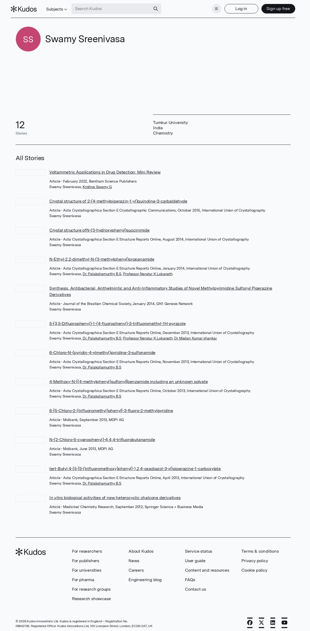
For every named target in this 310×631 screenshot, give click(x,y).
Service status (198, 548)
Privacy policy (254, 557)
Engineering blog (145, 576)
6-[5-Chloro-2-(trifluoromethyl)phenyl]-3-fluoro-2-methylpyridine (111, 407)
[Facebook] (249, 619)
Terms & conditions (260, 548)
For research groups (91, 586)
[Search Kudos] (115, 7)
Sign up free (273, 7)
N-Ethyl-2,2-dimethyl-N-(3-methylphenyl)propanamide (101, 256)
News (133, 557)
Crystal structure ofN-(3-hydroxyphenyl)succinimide (99, 227)
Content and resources (207, 567)
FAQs (190, 576)
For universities (86, 567)
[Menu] (212, 7)
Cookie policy (254, 567)
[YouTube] (285, 619)
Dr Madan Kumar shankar (195, 335)
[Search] (160, 7)
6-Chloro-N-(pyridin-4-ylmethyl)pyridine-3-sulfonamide (102, 349)
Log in (237, 7)
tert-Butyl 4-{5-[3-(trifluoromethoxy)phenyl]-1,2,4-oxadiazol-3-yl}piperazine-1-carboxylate (135, 465)
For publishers (85, 557)
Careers (136, 567)
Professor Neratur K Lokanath (147, 271)
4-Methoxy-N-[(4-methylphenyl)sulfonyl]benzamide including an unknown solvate (128, 378)
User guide (195, 557)
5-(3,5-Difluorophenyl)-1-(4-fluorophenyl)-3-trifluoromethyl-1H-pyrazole (117, 320)
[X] (261, 619)
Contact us (195, 586)
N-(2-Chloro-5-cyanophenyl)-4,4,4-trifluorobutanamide (102, 436)
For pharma (83, 576)
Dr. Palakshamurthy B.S (102, 271)
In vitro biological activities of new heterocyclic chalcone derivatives (115, 494)
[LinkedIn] (272, 619)
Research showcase (91, 595)
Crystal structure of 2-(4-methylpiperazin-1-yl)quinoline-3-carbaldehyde (118, 197)
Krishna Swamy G (97, 183)
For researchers (87, 548)
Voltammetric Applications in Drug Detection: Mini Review (105, 168)
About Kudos (141, 548)
